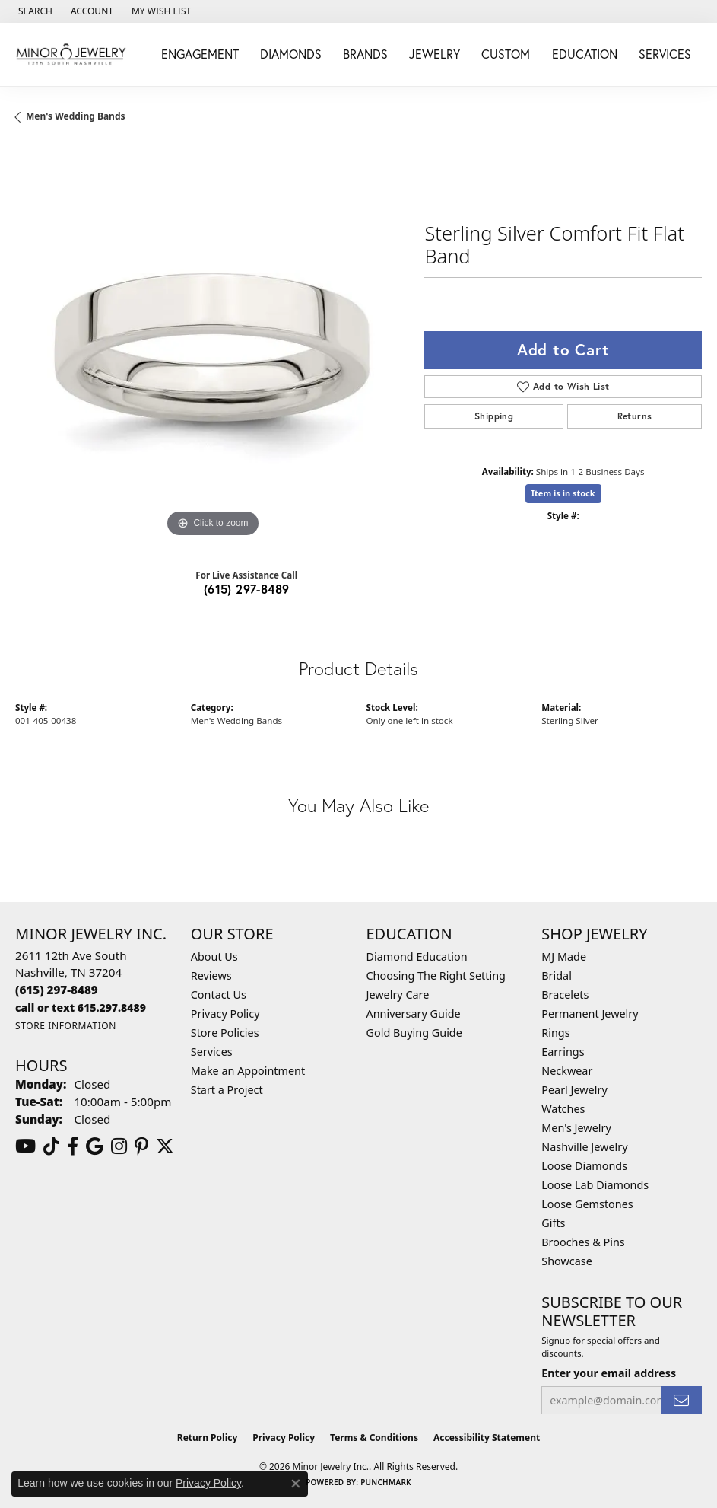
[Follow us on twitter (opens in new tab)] (165, 1146)
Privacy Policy (225, 1013)
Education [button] (584, 54)
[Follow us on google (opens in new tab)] (94, 1146)
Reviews (211, 975)
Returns (634, 416)
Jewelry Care (398, 994)
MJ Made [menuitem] (563, 956)
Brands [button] (365, 54)
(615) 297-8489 (247, 589)
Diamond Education (417, 956)
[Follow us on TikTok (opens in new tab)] (51, 1146)
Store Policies (225, 1032)
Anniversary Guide (413, 1013)
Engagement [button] (200, 54)
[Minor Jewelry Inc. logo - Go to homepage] (71, 54)
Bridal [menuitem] (556, 975)
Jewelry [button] (434, 54)
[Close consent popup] (295, 1483)
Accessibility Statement (486, 1437)
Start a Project (227, 1089)
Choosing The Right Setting (436, 975)
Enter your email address (608, 1373)
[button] (33, 11)
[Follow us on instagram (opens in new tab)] (119, 1146)
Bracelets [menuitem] (565, 994)
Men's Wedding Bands (75, 116)
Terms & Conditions (374, 1437)
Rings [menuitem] (555, 1032)
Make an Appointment (248, 1070)
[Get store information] (65, 1025)
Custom (505, 54)
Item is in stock (563, 493)
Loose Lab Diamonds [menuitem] (595, 1185)
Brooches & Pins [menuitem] (582, 1242)
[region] (212, 344)
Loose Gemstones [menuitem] (587, 1204)
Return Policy (207, 1437)
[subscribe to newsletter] (681, 1400)
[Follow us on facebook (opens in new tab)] (72, 1146)
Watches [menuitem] (563, 1109)
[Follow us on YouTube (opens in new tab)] (25, 1146)
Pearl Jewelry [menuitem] (574, 1089)
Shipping (493, 416)
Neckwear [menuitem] (566, 1070)
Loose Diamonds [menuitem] (584, 1166)
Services (212, 1051)
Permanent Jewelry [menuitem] (589, 1013)
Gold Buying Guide (414, 1032)
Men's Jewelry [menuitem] (576, 1128)
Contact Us (218, 994)
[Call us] (80, 1007)
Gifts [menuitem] (553, 1223)
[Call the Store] (56, 989)
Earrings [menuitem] (562, 1051)
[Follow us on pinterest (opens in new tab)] (141, 1146)
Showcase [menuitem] (566, 1261)
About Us (214, 956)
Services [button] (665, 54)
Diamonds (291, 54)
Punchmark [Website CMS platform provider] (385, 1482)
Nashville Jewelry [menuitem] (584, 1147)
